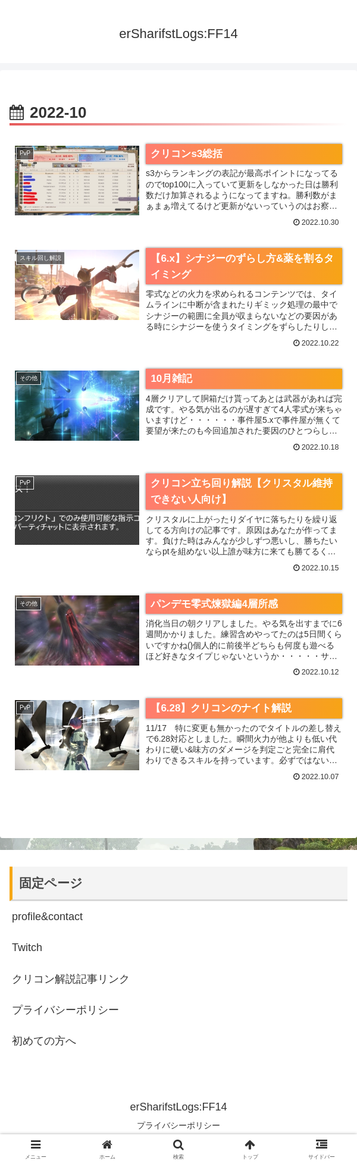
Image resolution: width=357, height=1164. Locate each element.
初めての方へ (44, 1041)
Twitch (27, 948)
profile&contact (47, 917)
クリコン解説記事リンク (71, 979)
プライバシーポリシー (65, 1010)
